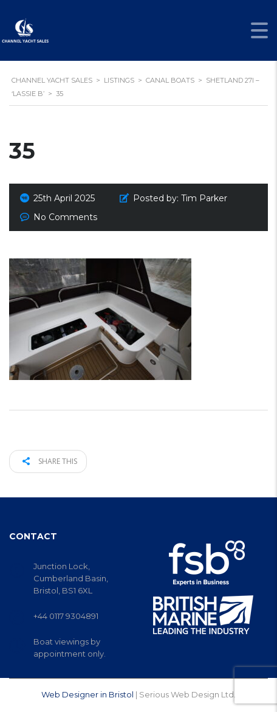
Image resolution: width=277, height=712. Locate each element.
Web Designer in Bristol (87, 694)
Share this (49, 461)
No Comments (65, 217)
